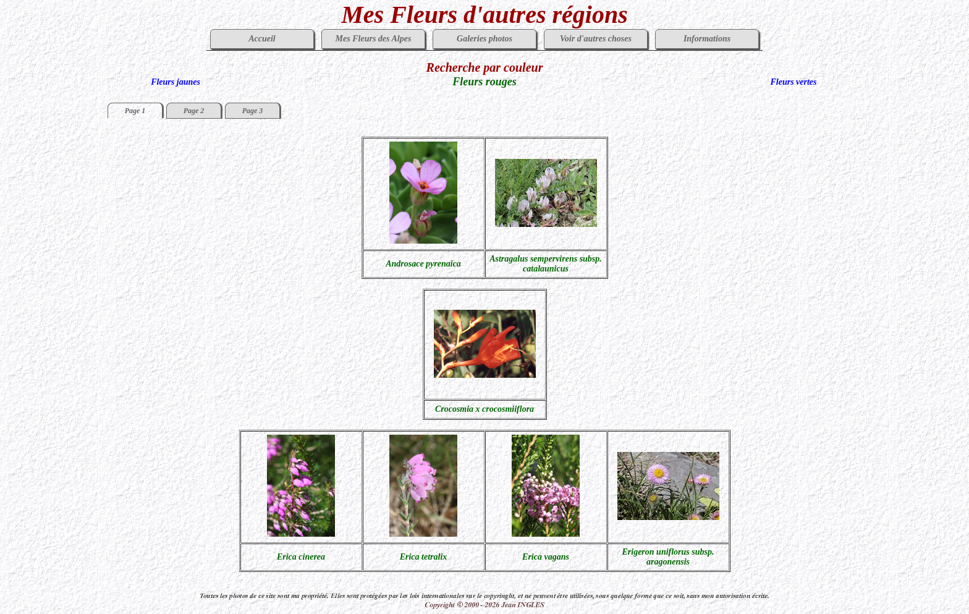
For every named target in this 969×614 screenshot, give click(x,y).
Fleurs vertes (793, 82)
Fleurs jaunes (175, 82)
